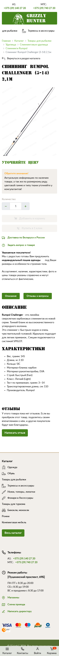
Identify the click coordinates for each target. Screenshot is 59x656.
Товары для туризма (13, 504)
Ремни (5, 516)
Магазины (10, 597)
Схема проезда (13, 604)
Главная (6, 41)
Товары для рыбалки (39, 41)
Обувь (8, 473)
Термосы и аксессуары (41, 31)
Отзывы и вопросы (38, 296)
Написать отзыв (15, 432)
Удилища (11, 44)
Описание (11, 296)
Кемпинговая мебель (14, 522)
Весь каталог (13, 533)
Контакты (22, 650)
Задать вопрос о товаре (18, 244)
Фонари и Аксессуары (17, 498)
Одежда (9, 467)
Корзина (51, 650)
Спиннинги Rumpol (16, 48)
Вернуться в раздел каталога (21, 58)
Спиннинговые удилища (34, 44)
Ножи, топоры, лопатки (18, 492)
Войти (37, 650)
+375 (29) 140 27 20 (15, 8)
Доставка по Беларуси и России (23, 237)
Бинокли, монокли (15, 510)
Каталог (7, 650)
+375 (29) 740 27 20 (44, 8)
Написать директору (17, 611)
